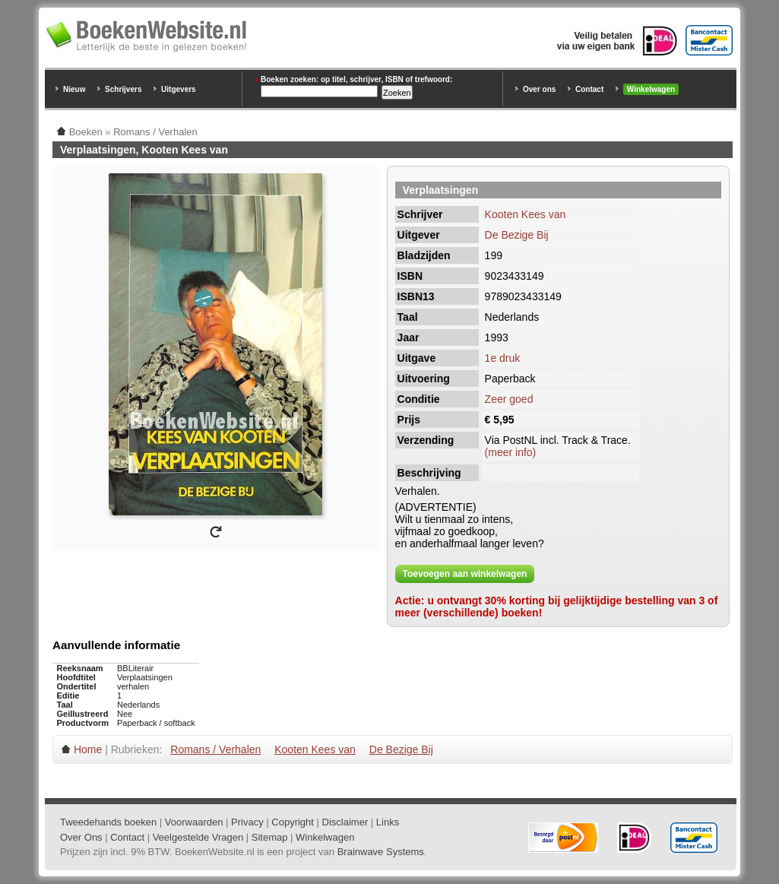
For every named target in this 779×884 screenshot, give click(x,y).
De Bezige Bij (517, 235)
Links (387, 822)
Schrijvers (123, 89)
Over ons (539, 89)
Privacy (247, 822)
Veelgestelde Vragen (198, 837)
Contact (589, 89)
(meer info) (511, 452)
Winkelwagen (651, 89)
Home (88, 749)
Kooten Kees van (525, 214)
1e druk (503, 358)
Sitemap (270, 837)
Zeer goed (509, 399)
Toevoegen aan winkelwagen (465, 574)
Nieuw (74, 89)
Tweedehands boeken (108, 822)
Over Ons (81, 837)
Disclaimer (345, 822)
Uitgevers (178, 89)
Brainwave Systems (380, 851)
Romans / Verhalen (215, 749)
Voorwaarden (194, 822)
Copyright (292, 822)
